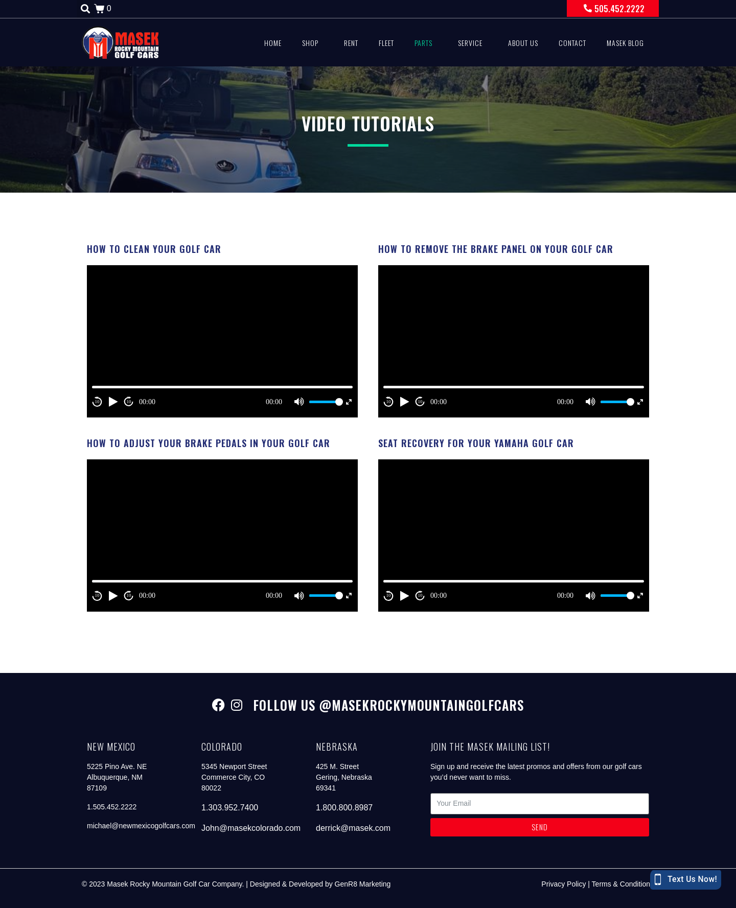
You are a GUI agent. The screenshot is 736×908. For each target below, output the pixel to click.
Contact (572, 42)
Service (470, 42)
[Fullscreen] (349, 402)
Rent (351, 42)
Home (273, 42)
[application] (222, 341)
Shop (310, 42)
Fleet (386, 42)
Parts (423, 42)
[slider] (324, 402)
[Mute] (299, 401)
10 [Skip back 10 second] (97, 401)
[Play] (113, 401)
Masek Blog (625, 42)
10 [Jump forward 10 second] (129, 401)
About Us (523, 42)
